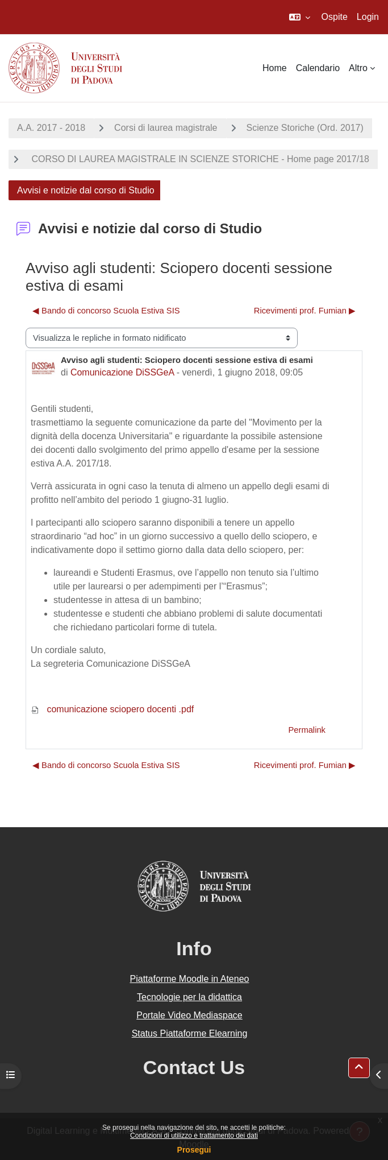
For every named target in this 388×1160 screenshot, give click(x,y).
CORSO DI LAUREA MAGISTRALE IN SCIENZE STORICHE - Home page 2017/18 (199, 159)
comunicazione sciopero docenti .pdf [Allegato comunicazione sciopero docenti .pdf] (112, 709)
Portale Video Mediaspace (189, 1015)
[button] (299, 17)
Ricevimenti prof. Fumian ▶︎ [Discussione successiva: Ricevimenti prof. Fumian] (305, 310)
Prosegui (194, 1149)
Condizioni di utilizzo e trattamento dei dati (194, 1136)
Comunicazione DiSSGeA (122, 372)
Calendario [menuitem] (318, 68)
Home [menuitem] (274, 68)
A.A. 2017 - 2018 (51, 128)
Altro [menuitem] (358, 68)
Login (368, 17)
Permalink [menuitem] (307, 729)
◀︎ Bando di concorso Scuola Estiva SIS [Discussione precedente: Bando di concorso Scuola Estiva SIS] (106, 310)
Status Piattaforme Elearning (190, 1033)
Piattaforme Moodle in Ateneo (189, 979)
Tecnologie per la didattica (189, 997)
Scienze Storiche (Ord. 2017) (305, 128)
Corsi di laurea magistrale (165, 128)
